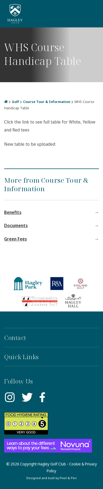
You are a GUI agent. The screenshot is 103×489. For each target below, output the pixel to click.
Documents (16, 225)
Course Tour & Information (46, 101)
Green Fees (15, 239)
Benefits (12, 212)
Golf (15, 101)
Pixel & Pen (68, 478)
